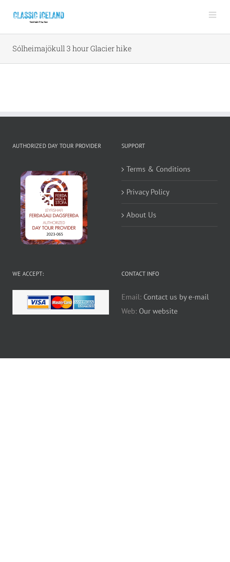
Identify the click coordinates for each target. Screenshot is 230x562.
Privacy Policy (147, 192)
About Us (141, 215)
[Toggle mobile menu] (213, 14)
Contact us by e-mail (176, 297)
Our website (158, 311)
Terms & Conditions (158, 169)
